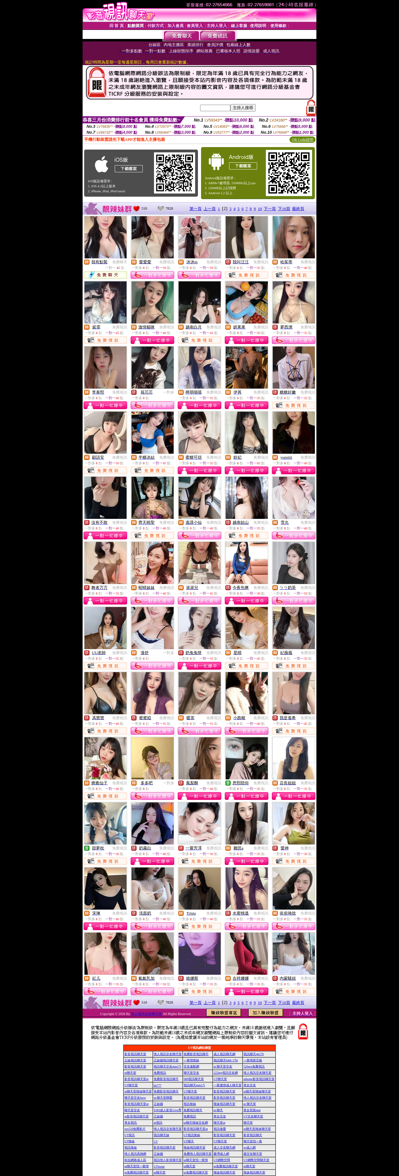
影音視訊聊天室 (135, 1054)
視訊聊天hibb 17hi (226, 1060)
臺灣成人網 (221, 1153)
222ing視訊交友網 (226, 1072)
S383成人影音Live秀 (167, 1110)
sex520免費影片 (135, 1129)
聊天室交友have (135, 1097)
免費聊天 (119, 262)
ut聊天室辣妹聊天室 (138, 1091)
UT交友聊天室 (253, 1116)
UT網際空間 (222, 1160)
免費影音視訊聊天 (196, 1054)
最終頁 (298, 208)
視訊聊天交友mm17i (167, 1066)
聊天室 (248, 1122)
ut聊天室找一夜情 (196, 1160)
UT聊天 (189, 1141)
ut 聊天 (218, 1110)
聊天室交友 (191, 1072)
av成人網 (249, 1147)
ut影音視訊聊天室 (136, 1116)
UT (156, 1141)
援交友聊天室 (252, 1153)
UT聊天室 (220, 1079)
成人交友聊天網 (224, 1147)
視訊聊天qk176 (253, 1054)
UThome (159, 1166)
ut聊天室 (130, 1072)
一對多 (168, 392)
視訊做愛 (220, 1129)
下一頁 (270, 208)
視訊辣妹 (190, 1104)
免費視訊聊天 (193, 1110)
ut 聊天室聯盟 (163, 1097)
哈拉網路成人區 (135, 1160)
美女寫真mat (252, 1110)
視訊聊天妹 (161, 1135)
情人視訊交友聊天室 (146, 1014)
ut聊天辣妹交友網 (196, 1122)
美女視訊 (130, 1122)
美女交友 (249, 1085)
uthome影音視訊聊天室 (259, 1079)
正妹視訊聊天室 (135, 1060)
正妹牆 (158, 1104)
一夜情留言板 (252, 1060)
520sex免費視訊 (254, 1066)
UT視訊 (129, 1135)
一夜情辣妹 (191, 1060)
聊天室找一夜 (252, 1141)
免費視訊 (166, 262)
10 (260, 208)
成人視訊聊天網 (224, 1054)
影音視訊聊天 (252, 1135)
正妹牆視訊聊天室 (166, 1060)
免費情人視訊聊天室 (198, 1153)
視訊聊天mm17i (194, 1085)
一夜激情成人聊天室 (228, 1085)
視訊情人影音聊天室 (168, 1160)
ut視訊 (158, 1122)
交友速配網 (191, 1066)
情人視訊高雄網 (135, 1153)
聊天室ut (219, 1122)
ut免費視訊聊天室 (226, 1166)
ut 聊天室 (249, 1104)
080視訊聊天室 (194, 1079)
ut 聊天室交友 (223, 1066)
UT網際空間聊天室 (256, 1160)
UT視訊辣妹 (192, 1135)
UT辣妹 (129, 1141)
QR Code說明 (302, 139)
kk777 (157, 1085)
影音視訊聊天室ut (136, 1079)
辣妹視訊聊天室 (224, 1104)
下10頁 (284, 208)
